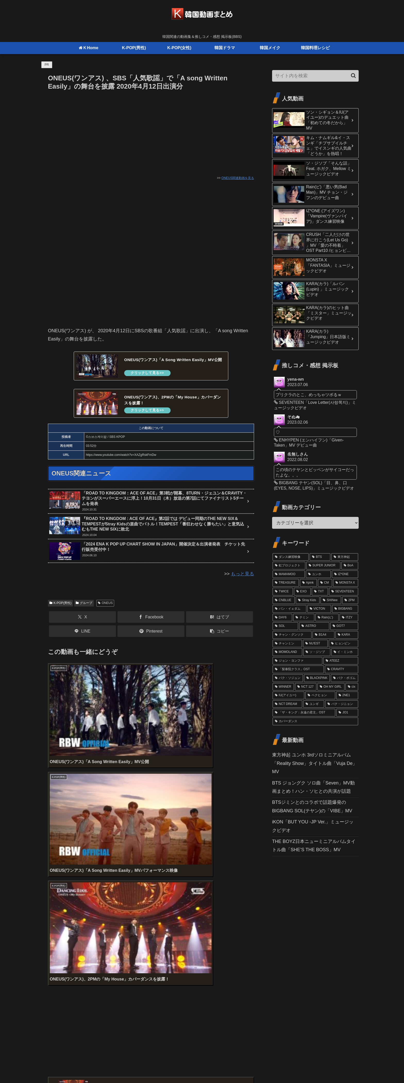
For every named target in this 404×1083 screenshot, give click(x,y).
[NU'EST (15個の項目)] (315, 643)
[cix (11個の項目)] (352, 687)
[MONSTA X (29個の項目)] (345, 583)
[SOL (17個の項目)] (285, 626)
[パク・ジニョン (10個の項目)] (341, 704)
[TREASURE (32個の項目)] (286, 583)
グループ (84, 605)
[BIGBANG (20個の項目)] (345, 609)
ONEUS (105, 605)
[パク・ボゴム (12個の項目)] (344, 678)
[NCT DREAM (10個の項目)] (287, 704)
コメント (60, 947)
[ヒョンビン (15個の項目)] (343, 643)
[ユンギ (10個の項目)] (313, 704)
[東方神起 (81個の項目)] (344, 557)
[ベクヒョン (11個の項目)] (320, 695)
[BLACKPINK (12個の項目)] (317, 678)
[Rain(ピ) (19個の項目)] (327, 617)
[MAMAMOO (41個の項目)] (289, 574)
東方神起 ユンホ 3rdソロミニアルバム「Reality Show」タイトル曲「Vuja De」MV (314, 763)
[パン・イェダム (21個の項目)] (289, 609)
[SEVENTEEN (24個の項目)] (343, 591)
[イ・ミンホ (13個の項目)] (344, 652)
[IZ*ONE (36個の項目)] (345, 574)
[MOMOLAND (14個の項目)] (287, 652)
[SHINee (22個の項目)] (331, 600)
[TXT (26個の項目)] (320, 591)
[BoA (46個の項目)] (349, 565)
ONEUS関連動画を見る (237, 178)
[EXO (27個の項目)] (302, 591)
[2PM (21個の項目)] (350, 600)
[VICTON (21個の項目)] (319, 609)
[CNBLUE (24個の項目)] (284, 600)
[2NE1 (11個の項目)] (347, 695)
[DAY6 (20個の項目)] (282, 617)
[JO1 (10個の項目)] (347, 713)
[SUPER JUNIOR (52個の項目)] (323, 565)
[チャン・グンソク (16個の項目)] (292, 635)
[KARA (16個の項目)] (346, 635)
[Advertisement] (151, 131)
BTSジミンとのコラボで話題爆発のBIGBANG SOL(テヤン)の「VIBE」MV (312, 806)
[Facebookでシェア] (150, 619)
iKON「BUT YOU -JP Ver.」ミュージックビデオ (313, 826)
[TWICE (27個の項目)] (283, 591)
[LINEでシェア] (82, 633)
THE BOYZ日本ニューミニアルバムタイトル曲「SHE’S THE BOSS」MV (314, 845)
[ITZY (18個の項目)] (349, 617)
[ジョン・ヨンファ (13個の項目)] (297, 661)
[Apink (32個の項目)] (308, 583)
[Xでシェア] (82, 619)
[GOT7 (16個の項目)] (344, 626)
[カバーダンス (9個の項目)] (315, 721)
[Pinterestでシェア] (150, 633)
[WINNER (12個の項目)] (283, 687)
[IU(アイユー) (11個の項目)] (288, 695)
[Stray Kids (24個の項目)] (307, 600)
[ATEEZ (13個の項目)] (340, 661)
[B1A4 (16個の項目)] (323, 635)
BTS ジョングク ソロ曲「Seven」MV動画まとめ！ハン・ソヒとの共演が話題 (313, 787)
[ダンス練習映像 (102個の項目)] (291, 557)
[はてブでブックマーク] (219, 619)
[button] (219, 633)
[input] (315, 76)
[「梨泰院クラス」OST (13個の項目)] (298, 669)
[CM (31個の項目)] (325, 583)
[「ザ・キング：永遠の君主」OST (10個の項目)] (304, 713)
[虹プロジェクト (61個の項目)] (289, 565)
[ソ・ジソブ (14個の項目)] (316, 652)
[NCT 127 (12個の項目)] (305, 687)
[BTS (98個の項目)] (320, 557)
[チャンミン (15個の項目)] (287, 643)
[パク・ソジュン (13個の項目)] (288, 678)
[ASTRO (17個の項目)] (314, 626)
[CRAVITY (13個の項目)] (341, 669)
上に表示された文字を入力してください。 (92, 927)
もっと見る (242, 576)
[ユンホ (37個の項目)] (318, 574)
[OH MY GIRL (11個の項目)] (330, 687)
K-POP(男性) (60, 605)
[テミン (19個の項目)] (303, 617)
